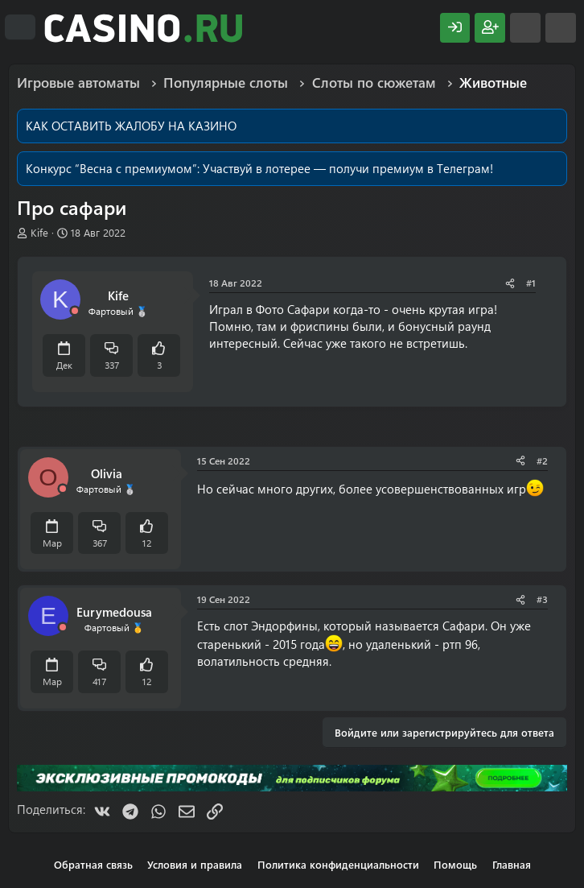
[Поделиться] (510, 283)
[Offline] (74, 311)
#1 (531, 282)
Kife (39, 232)
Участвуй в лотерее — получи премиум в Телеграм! (348, 168)
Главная (511, 864)
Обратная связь (93, 864)
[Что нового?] (525, 28)
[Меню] (20, 27)
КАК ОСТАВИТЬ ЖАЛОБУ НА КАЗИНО (131, 126)
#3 (542, 599)
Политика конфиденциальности (338, 864)
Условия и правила (194, 864)
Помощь (455, 864)
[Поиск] (560, 28)
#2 (542, 460)
